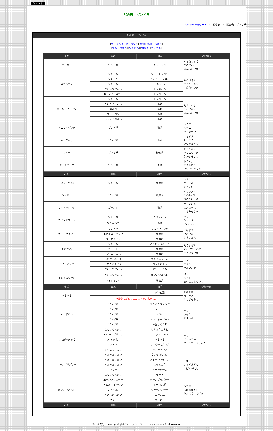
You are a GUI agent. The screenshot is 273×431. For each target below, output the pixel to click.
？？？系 (156, 47)
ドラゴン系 (132, 44)
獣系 (142, 44)
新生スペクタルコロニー (133, 424)
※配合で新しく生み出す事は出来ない (136, 298)
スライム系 (117, 44)
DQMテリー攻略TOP (195, 24)
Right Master (155, 424)
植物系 (158, 44)
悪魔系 (123, 47)
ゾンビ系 (134, 47)
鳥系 (149, 44)
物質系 (145, 47)
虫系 (114, 47)
